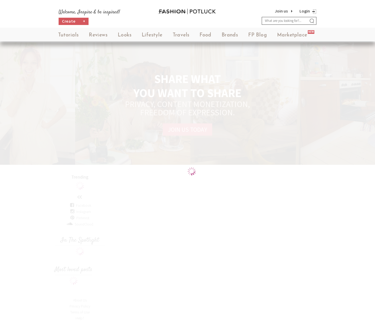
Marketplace (292, 36)
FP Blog (257, 36)
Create (73, 22)
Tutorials (68, 36)
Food (205, 36)
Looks (125, 36)
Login (304, 11)
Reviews (98, 36)
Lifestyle (152, 36)
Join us (281, 11)
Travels (181, 36)
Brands (230, 36)
